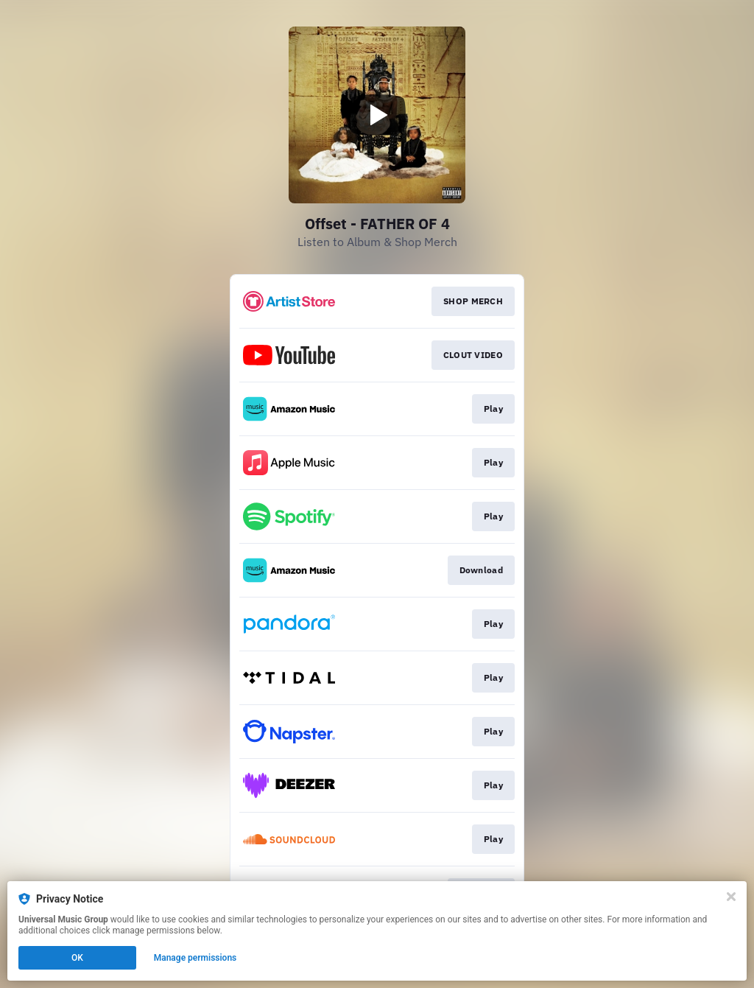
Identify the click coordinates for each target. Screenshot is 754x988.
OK (77, 958)
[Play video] (377, 115)
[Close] (731, 896)
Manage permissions (195, 958)
